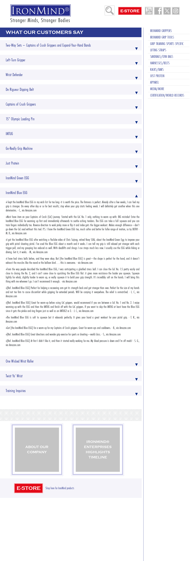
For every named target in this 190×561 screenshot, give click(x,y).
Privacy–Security (122, 536)
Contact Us (119, 525)
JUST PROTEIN (157, 51)
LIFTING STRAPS (158, 25)
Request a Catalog (84, 541)
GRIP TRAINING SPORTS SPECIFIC (167, 19)
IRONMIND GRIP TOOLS (162, 12)
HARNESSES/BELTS (160, 38)
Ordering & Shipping (85, 525)
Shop (51, 530)
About (52, 536)
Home (52, 525)
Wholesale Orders (83, 530)
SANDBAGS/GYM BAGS (161, 32)
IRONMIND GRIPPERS (161, 6)
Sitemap (118, 530)
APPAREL (154, 57)
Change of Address (84, 536)
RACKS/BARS (157, 45)
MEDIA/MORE (157, 64)
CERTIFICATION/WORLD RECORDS (167, 70)
